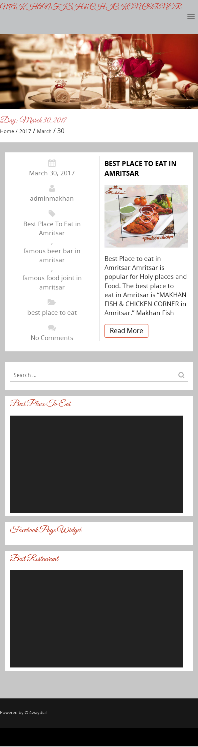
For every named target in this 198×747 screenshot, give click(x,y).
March (44, 131)
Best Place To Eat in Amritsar (52, 228)
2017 (25, 131)
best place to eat (52, 312)
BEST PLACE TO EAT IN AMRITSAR (140, 168)
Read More (126, 330)
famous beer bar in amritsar (52, 255)
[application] (96, 464)
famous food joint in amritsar (52, 282)
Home (7, 131)
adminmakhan (52, 198)
